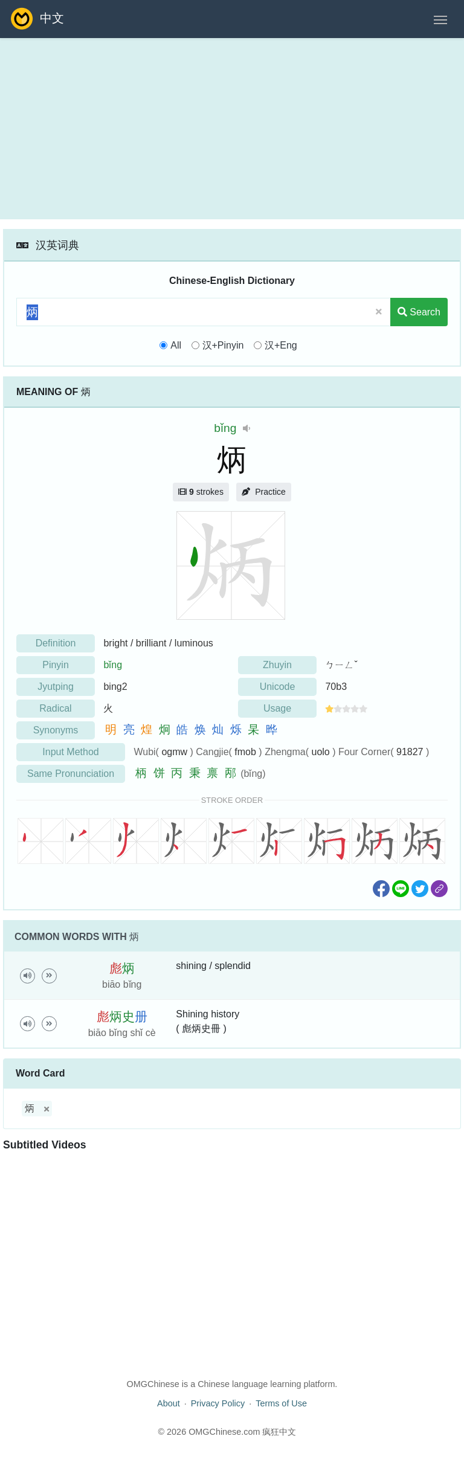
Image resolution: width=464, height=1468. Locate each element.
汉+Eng (281, 345)
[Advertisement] (232, 128)
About (168, 1403)
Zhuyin (277, 665)
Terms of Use (281, 1403)
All (175, 345)
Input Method (70, 752)
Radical (55, 708)
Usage (277, 708)
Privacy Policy (218, 1403)
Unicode (277, 686)
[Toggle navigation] (440, 19)
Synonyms (56, 730)
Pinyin (55, 665)
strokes (201, 492)
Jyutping (55, 686)
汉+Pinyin (223, 345)
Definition (56, 643)
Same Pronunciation (70, 773)
